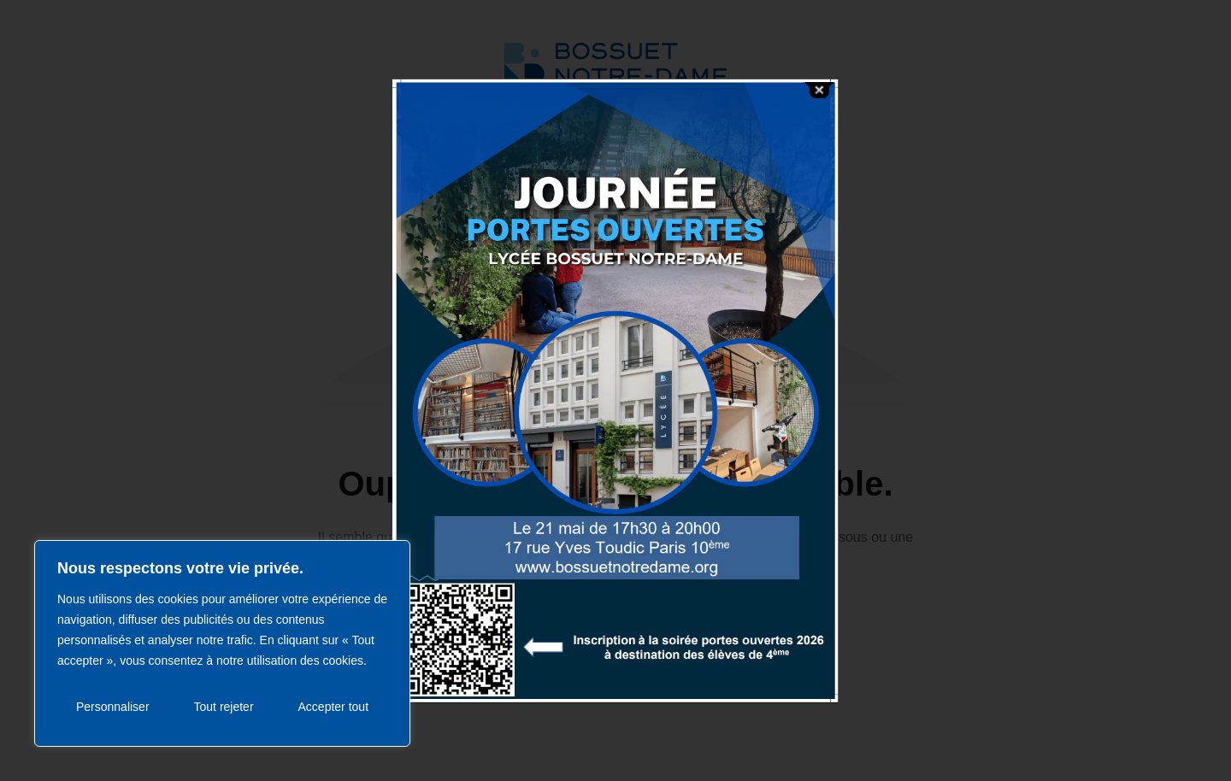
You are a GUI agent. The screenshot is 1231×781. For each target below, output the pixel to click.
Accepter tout (333, 706)
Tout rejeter (224, 706)
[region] (222, 643)
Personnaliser (113, 706)
